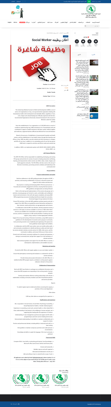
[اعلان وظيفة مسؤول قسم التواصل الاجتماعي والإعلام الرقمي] (94, 116)
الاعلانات (13, 1)
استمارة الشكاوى (41, 22)
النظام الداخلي (73, 22)
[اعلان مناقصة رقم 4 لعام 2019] (59, 379)
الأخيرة (93, 54)
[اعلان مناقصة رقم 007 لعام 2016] (21, 379)
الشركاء (56, 22)
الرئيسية (66, 33)
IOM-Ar (15, 22)
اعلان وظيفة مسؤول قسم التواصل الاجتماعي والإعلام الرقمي (83, 115)
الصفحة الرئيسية (96, 22)
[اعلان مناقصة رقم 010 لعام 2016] (40, 379)
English (9, 22)
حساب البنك (50, 22)
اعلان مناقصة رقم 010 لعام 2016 (41, 385)
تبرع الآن (24, 22)
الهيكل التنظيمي (63, 22)
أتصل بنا (33, 22)
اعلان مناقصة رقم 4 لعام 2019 (61, 385)
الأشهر (79, 54)
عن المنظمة (81, 22)
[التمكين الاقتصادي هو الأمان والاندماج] (94, 109)
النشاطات (18, 1)
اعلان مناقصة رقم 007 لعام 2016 (22, 385)
